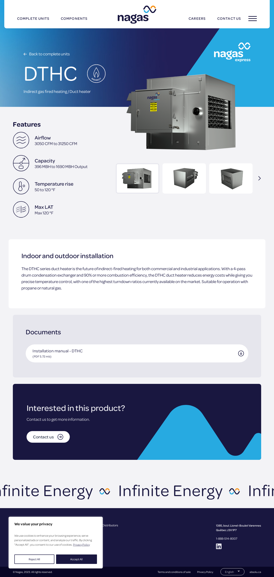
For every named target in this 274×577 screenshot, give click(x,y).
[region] (56, 542)
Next (257, 178)
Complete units (33, 18)
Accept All (76, 559)
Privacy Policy (81, 544)
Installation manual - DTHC (58, 353)
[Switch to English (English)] (232, 571)
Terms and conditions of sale (174, 572)
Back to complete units (49, 53)
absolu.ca (255, 572)
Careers (197, 18)
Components (74, 18)
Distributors (110, 525)
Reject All (34, 559)
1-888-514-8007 (226, 538)
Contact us (229, 18)
